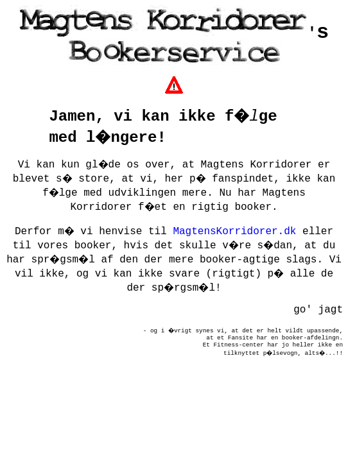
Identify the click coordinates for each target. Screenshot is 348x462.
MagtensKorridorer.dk (234, 231)
